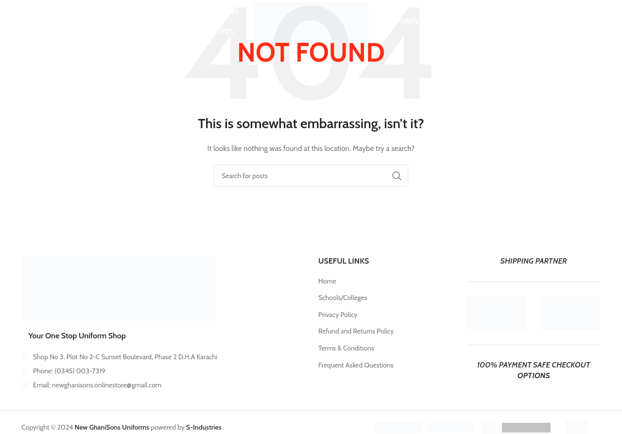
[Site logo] (311, 21)
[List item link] (162, 371)
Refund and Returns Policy (356, 331)
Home (327, 281)
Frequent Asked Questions (355, 365)
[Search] (40, 22)
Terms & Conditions (346, 348)
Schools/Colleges (342, 297)
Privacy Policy (338, 314)
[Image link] (118, 288)
